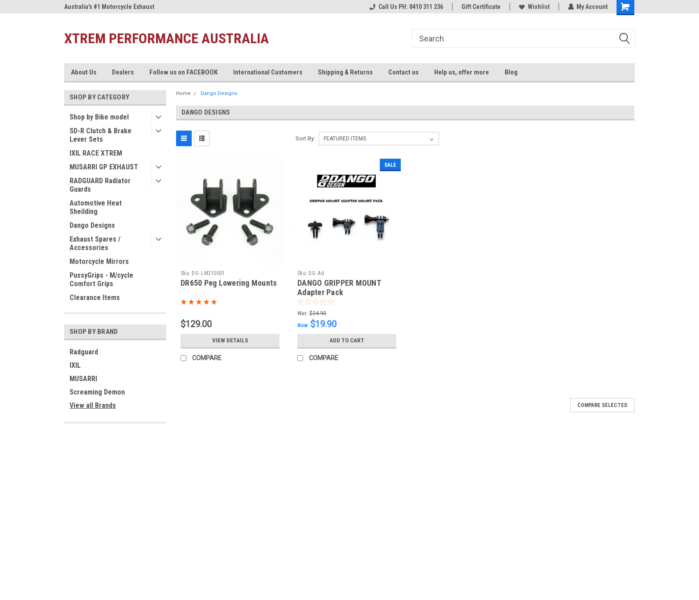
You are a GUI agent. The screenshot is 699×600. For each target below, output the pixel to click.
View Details (230, 340)
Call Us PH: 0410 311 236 (406, 6)
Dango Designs (92, 225)
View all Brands (93, 405)
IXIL (75, 365)
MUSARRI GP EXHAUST (104, 167)
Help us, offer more (461, 72)
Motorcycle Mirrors (99, 261)
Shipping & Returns (345, 72)
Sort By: (305, 138)
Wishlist (533, 6)
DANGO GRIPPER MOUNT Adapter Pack (339, 287)
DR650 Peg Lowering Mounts (229, 283)
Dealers (123, 72)
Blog (511, 72)
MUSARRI (83, 378)
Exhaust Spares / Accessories (95, 243)
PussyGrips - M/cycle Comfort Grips (101, 279)
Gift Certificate (480, 6)
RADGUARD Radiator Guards (100, 185)
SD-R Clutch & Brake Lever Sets (101, 135)
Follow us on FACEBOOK (183, 72)
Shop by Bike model (99, 117)
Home (183, 93)
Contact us (403, 72)
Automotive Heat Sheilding (96, 207)
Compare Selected (602, 405)
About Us (83, 72)
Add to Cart (347, 340)
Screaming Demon (97, 392)
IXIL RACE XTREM (96, 153)
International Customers (267, 72)
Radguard (84, 352)
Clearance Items (95, 297)
